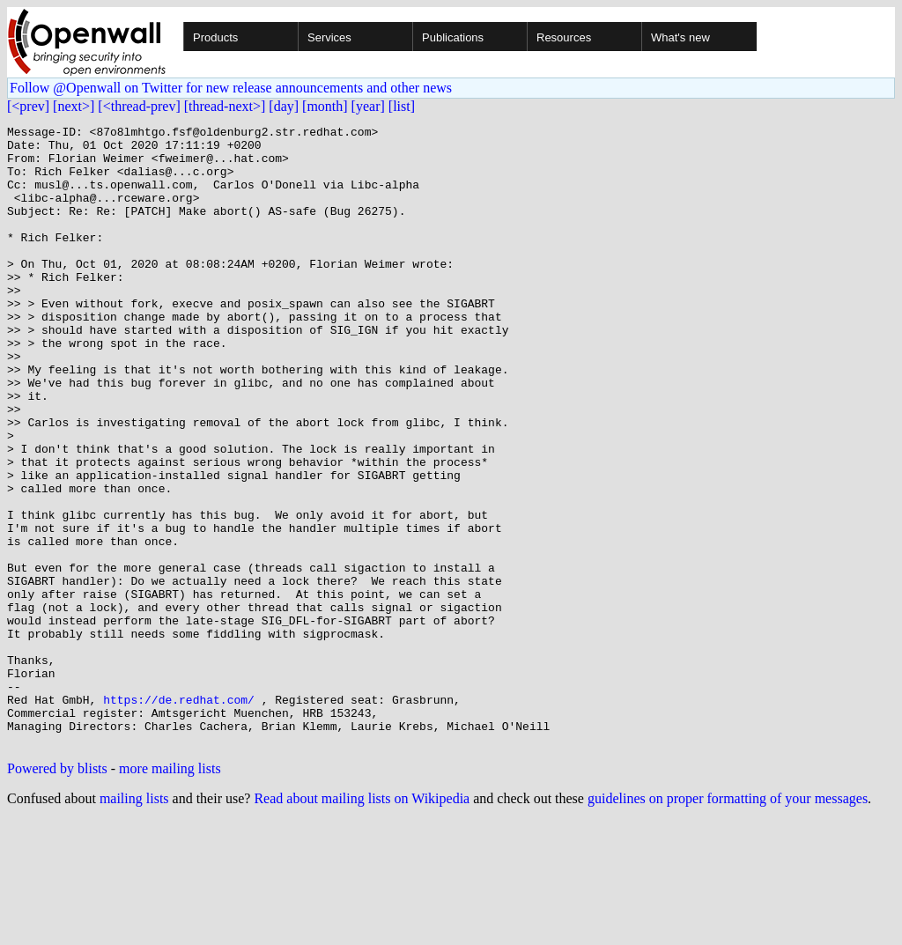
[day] (284, 106)
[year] (368, 106)
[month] (325, 106)
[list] (401, 106)
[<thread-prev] (139, 106)
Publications (453, 37)
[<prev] (28, 106)
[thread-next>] (225, 106)
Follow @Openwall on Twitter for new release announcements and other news (231, 87)
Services (329, 37)
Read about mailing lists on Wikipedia (361, 922)
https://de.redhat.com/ (179, 815)
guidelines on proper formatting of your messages (728, 922)
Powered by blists (57, 892)
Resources (563, 37)
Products (215, 37)
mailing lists (134, 922)
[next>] (73, 106)
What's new (680, 37)
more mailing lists (170, 892)
